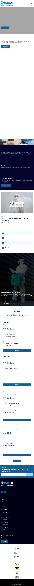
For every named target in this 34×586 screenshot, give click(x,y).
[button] (32, 3)
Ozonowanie (6, 356)
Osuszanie (6, 322)
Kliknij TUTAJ (23, 226)
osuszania (16, 487)
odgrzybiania (25, 487)
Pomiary (5, 391)
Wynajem (5, 427)
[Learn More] (17, 233)
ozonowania (20, 487)
